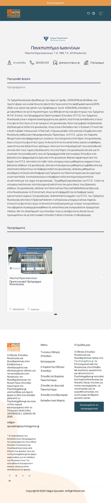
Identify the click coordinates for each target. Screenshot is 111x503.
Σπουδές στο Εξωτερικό (54, 395)
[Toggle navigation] (101, 13)
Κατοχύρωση (48, 361)
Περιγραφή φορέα (18, 79)
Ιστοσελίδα (19, 62)
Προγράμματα (16, 87)
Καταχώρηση (55, 3)
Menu (44, 345)
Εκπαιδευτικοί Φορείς (53, 400)
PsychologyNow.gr (83, 361)
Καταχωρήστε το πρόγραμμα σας (89, 406)
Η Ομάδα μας (82, 345)
